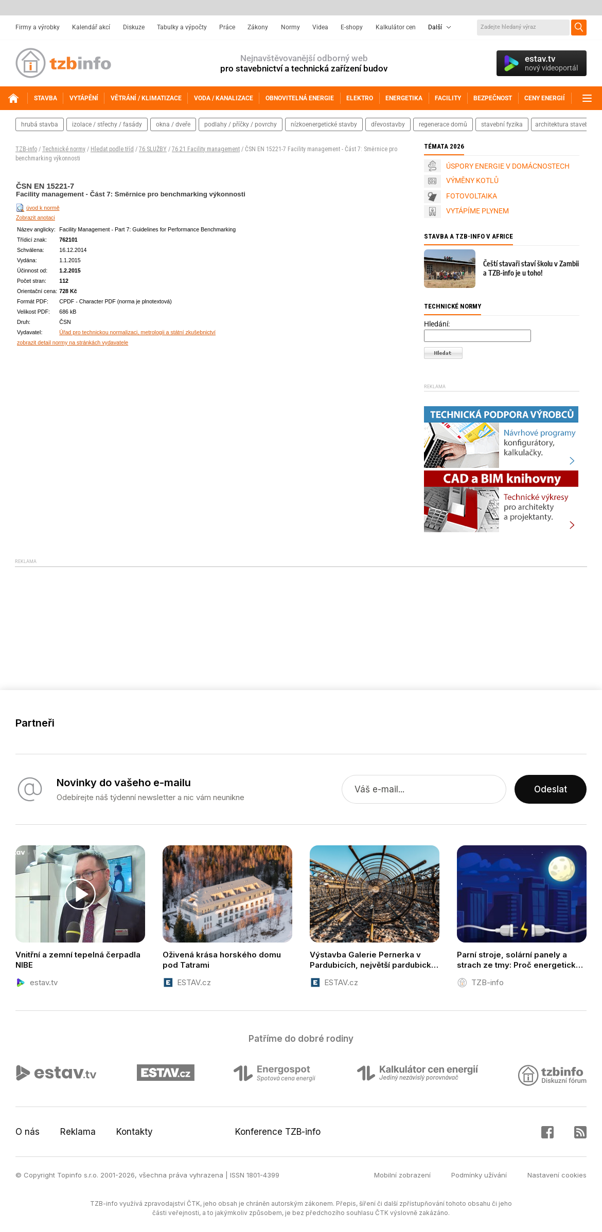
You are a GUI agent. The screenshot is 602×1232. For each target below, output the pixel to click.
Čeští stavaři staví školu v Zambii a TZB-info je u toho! (531, 268)
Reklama (78, 1132)
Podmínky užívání (479, 1175)
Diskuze (134, 27)
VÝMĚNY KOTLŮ (472, 180)
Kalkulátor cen (396, 27)
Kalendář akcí (91, 27)
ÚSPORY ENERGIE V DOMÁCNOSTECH (508, 166)
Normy (290, 27)
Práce (227, 27)
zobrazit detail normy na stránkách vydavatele (72, 342)
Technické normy (63, 149)
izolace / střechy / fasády (107, 124)
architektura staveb (562, 124)
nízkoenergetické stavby (324, 124)
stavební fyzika (502, 124)
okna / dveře (173, 124)
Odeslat (550, 789)
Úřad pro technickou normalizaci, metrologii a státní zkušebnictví (137, 332)
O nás (27, 1132)
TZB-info (26, 149)
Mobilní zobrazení (402, 1175)
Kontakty (134, 1132)
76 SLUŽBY (153, 149)
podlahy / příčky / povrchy (240, 124)
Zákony (257, 27)
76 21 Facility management (206, 149)
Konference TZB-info (278, 1132)
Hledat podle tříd (112, 149)
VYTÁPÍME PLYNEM (477, 211)
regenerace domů (443, 124)
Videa (320, 27)
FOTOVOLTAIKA (471, 196)
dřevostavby (388, 124)
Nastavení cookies (557, 1175)
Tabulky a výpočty (182, 27)
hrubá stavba (39, 124)
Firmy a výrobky (37, 27)
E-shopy (352, 27)
